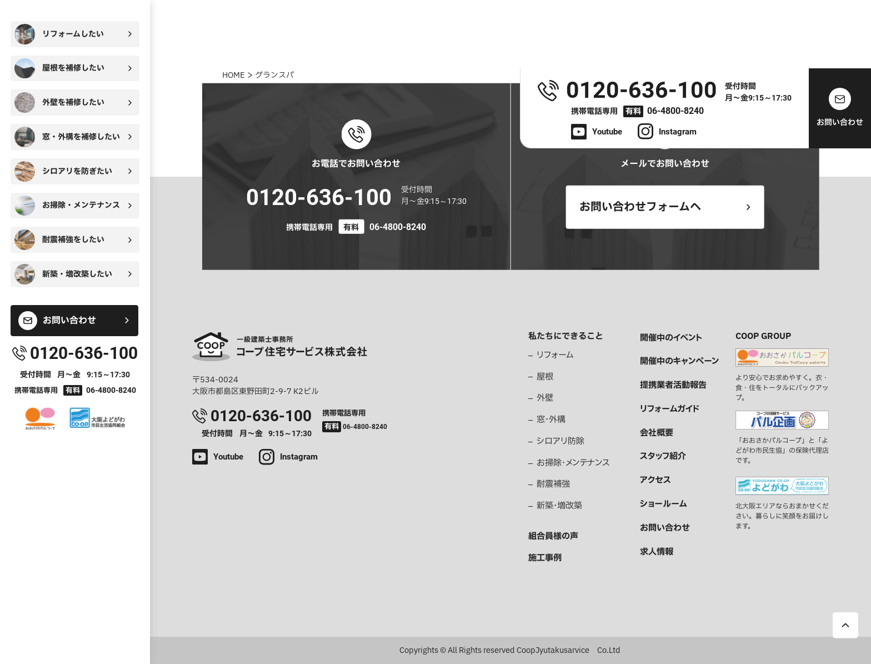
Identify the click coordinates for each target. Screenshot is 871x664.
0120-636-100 (319, 197)
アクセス (655, 481)
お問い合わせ (665, 528)
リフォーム (555, 356)
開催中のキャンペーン (679, 362)
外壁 (545, 398)
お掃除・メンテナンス (573, 463)
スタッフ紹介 (663, 457)
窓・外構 (551, 420)
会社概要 (656, 433)
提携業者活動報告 (673, 386)
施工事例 (545, 558)
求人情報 (656, 552)
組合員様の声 (553, 537)
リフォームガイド (669, 409)
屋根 (545, 377)
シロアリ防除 (560, 442)
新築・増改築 (559, 506)
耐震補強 (553, 484)
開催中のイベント (671, 338)
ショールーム (663, 504)
